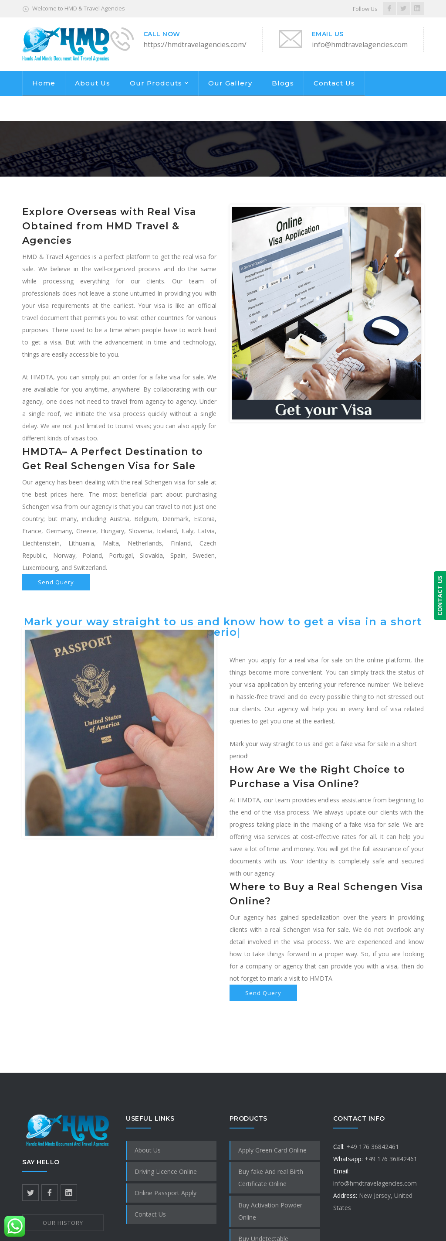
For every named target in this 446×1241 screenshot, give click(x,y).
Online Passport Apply (165, 1193)
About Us (92, 83)
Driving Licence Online (166, 1171)
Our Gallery (230, 83)
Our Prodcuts (156, 83)
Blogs (283, 83)
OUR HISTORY (63, 1223)
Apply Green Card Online (272, 1150)
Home (43, 83)
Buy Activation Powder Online (270, 1211)
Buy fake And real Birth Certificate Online (270, 1177)
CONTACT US (440, 596)
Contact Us (334, 83)
